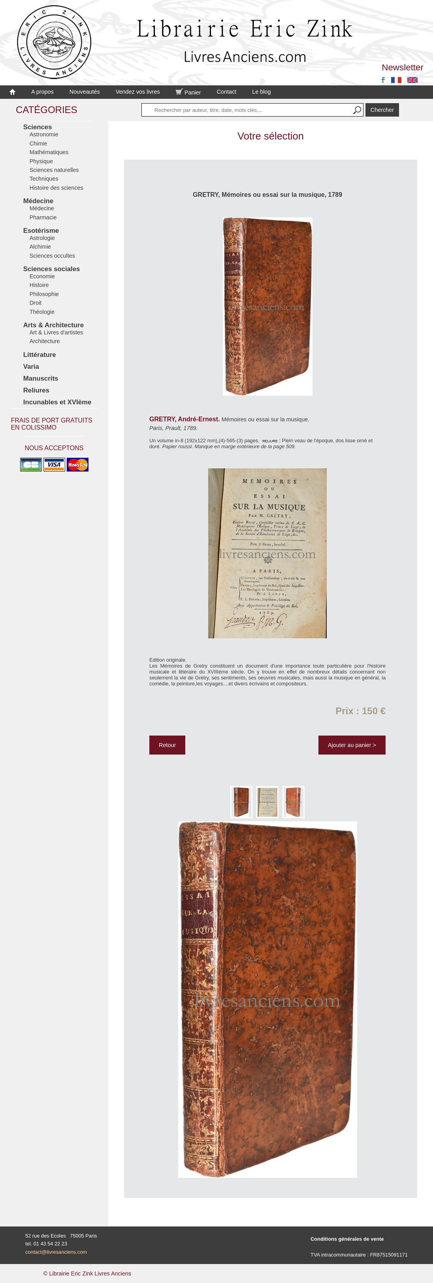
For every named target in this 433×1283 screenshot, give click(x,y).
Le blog (261, 92)
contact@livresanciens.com (56, 1252)
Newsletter (403, 67)
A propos (42, 92)
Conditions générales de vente (347, 1239)
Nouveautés (85, 92)
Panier (188, 92)
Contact (227, 92)
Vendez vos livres (138, 92)
